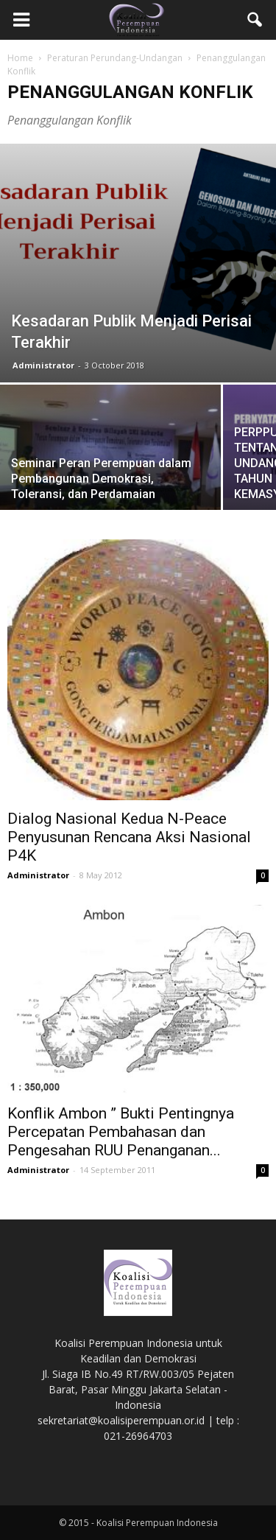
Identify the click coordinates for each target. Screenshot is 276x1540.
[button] (255, 20)
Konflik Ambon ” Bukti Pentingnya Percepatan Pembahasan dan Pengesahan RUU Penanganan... (120, 1132)
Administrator (43, 365)
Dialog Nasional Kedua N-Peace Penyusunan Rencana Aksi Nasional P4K (129, 837)
